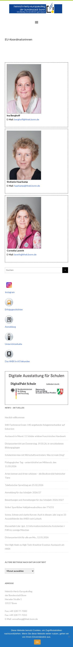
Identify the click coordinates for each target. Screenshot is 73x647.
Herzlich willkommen (14, 417)
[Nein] (69, 636)
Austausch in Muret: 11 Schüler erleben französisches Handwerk (35, 436)
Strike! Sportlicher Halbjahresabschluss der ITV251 (29, 507)
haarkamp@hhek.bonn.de (27, 185)
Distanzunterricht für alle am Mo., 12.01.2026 (27, 537)
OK (37, 642)
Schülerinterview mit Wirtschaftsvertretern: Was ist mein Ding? (35, 455)
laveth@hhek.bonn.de (25, 254)
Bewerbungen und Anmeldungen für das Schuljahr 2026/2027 (34, 500)
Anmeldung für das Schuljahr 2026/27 (23, 492)
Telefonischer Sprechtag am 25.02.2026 (24, 485)
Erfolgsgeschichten (14, 309)
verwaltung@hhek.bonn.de (25, 619)
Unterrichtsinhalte (13, 344)
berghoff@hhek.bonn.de (26, 119)
